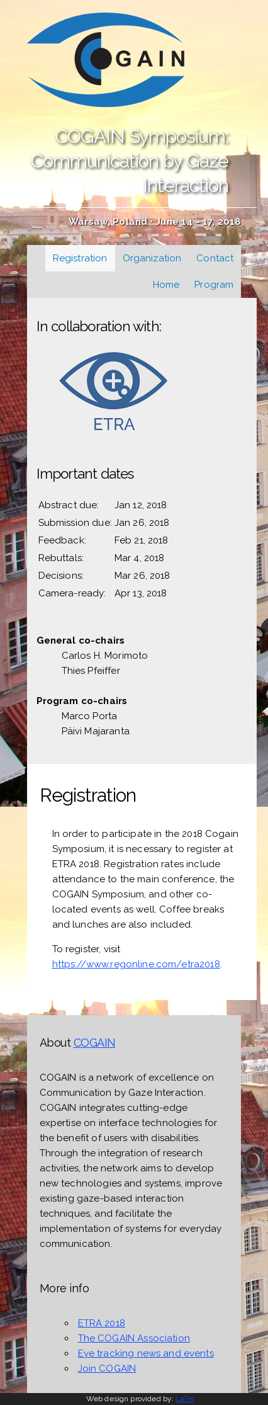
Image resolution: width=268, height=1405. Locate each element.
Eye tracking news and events (146, 1353)
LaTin (185, 1398)
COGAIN (95, 1042)
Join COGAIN (107, 1368)
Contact (214, 258)
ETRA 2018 (101, 1323)
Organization (152, 258)
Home (166, 284)
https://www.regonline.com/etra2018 (136, 964)
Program (213, 284)
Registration (80, 258)
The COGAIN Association (134, 1338)
